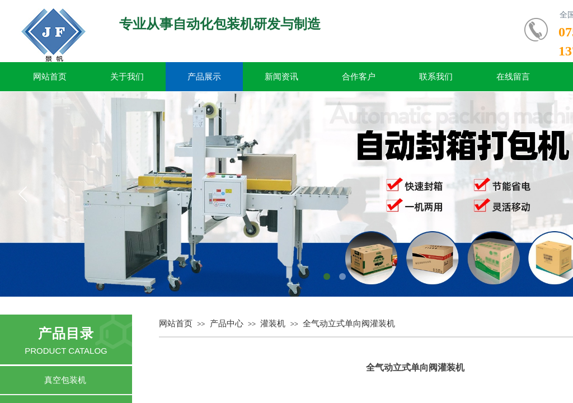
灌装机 (272, 323)
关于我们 (127, 76)
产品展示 (204, 76)
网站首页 (50, 76)
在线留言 (513, 76)
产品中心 (226, 323)
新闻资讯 (281, 76)
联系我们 (436, 76)
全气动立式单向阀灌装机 (349, 323)
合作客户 (358, 76)
